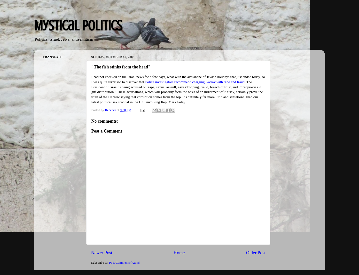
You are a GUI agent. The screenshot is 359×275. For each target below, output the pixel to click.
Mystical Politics (78, 25)
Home (179, 252)
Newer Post (101, 252)
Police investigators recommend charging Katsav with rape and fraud (194, 82)
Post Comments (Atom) (124, 262)
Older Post (255, 252)
